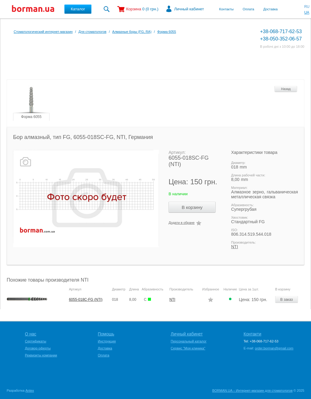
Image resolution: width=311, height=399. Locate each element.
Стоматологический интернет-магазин (43, 31)
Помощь (106, 333)
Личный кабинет (189, 9)
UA (306, 12)
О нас (30, 333)
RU (306, 7)
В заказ (286, 299)
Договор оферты (38, 348)
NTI (234, 246)
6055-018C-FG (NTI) (86, 299)
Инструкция (107, 341)
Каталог (78, 9)
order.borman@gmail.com (274, 348)
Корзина (133, 9)
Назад (286, 89)
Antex (30, 390)
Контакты (226, 9)
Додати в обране (182, 222)
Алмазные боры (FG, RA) (132, 31)
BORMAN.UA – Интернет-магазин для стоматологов (252, 390)
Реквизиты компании (41, 355)
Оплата (248, 9)
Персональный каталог (189, 341)
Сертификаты (35, 341)
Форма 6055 (166, 31)
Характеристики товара (254, 152)
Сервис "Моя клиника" (188, 348)
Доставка (270, 9)
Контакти (252, 333)
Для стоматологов (92, 31)
